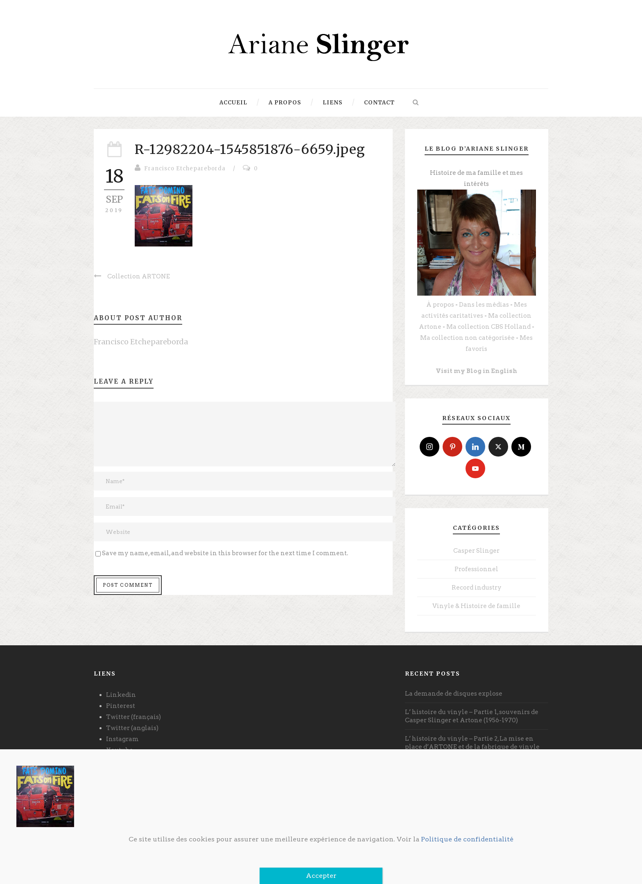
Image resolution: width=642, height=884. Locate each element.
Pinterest (120, 706)
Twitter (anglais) (132, 728)
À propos (440, 304)
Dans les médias (484, 304)
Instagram (122, 739)
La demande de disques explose (453, 693)
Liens (333, 102)
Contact (379, 102)
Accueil (233, 102)
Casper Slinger (476, 550)
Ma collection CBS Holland (488, 326)
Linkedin (121, 695)
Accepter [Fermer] (321, 875)
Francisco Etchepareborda (185, 168)
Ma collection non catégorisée (467, 337)
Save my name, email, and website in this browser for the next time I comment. (225, 553)
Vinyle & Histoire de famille (476, 606)
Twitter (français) (133, 717)
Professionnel (476, 569)
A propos (285, 102)
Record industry (477, 587)
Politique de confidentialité (467, 839)
